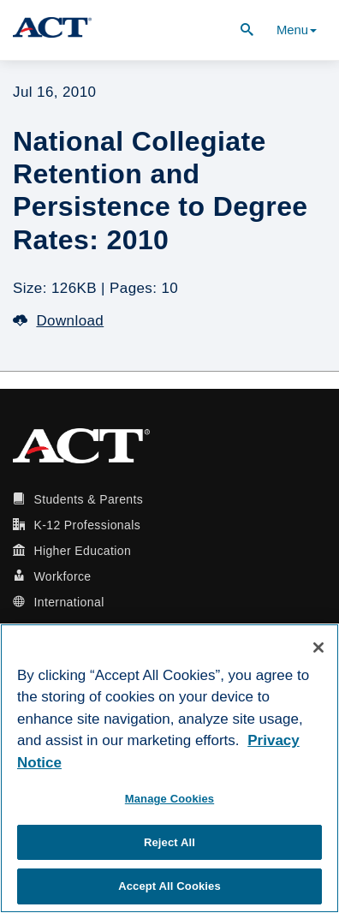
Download (58, 321)
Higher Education (82, 551)
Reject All (169, 842)
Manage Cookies (169, 798)
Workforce (62, 576)
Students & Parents (88, 499)
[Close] (318, 647)
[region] (169, 768)
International (68, 602)
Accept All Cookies (169, 886)
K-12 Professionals (86, 525)
